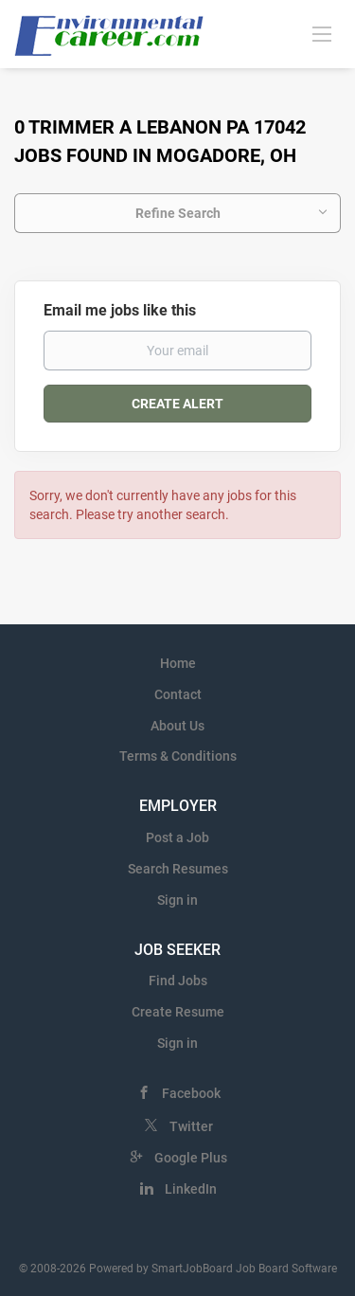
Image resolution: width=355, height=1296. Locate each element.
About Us (177, 725)
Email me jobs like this (120, 310)
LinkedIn (191, 1189)
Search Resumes (178, 868)
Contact (178, 694)
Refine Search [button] (178, 213)
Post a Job (177, 837)
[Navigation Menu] (321, 33)
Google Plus (190, 1157)
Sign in (177, 900)
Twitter (191, 1126)
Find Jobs (178, 980)
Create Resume (178, 1011)
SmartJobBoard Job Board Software (244, 1268)
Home (178, 663)
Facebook (191, 1093)
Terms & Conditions (178, 756)
